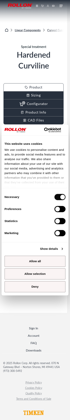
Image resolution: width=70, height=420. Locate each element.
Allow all (35, 261)
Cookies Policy (33, 388)
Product (33, 87)
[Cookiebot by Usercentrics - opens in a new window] (49, 130)
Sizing (33, 95)
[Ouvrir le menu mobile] (61, 6)
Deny (35, 286)
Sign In (33, 328)
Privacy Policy (33, 382)
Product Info (33, 112)
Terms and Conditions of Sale (33, 399)
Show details (49, 248)
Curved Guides (57, 30)
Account (33, 335)
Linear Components (28, 30)
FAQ (34, 343)
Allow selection (35, 273)
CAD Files (33, 120)
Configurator (33, 104)
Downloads (33, 350)
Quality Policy (33, 393)
